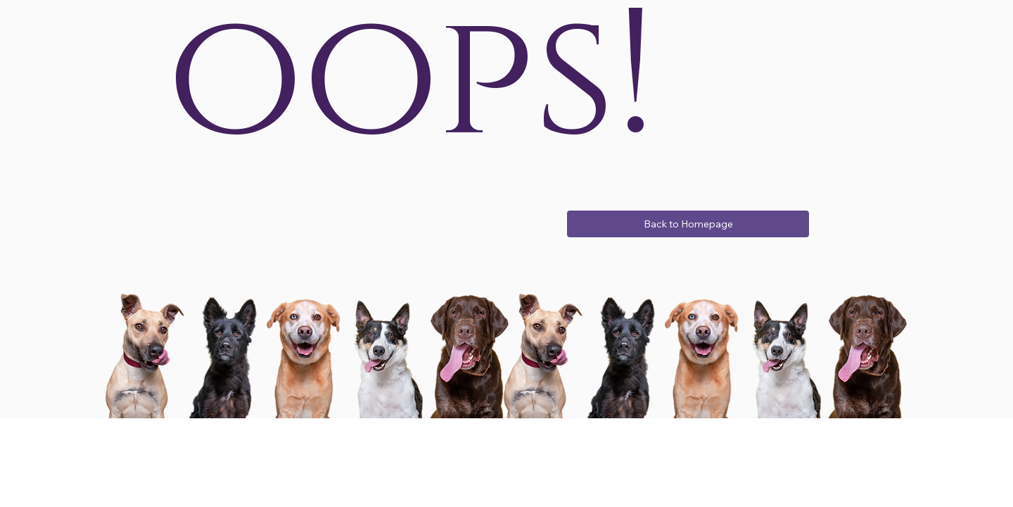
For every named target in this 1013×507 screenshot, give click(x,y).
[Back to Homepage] (688, 224)
